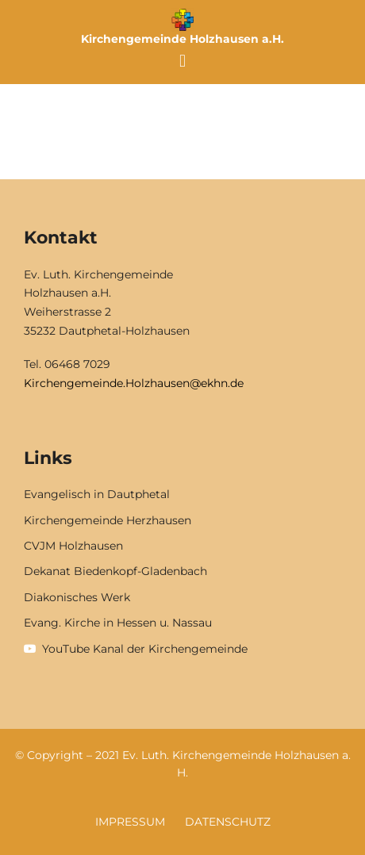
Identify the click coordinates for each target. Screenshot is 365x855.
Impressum (130, 822)
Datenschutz (228, 822)
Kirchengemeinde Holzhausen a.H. (182, 39)
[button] (182, 60)
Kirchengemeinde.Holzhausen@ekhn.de (134, 383)
